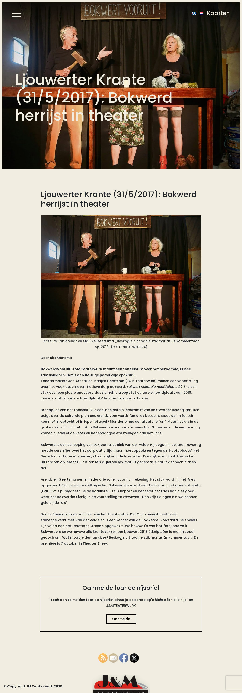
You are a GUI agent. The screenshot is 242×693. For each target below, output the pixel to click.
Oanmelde (121, 618)
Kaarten (218, 13)
